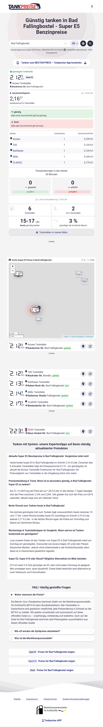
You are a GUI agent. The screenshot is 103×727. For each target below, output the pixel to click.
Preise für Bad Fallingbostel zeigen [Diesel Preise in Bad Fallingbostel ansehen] (52, 670)
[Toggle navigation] (92, 6)
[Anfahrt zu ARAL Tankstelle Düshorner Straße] (83, 394)
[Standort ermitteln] (83, 43)
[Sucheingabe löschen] (65, 43)
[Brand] (24, 6)
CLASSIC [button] (17, 162)
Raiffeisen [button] (18, 150)
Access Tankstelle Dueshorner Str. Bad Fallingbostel (48, 469)
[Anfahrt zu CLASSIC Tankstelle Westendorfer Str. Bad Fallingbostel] (83, 404)
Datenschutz (50, 699)
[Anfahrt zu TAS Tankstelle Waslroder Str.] (83, 374)
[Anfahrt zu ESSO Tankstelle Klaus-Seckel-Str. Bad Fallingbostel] (83, 431)
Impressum (32, 699)
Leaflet (65, 337)
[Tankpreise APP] (51, 720)
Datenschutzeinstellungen (76, 699)
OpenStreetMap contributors (82, 337)
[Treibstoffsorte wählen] (74, 43)
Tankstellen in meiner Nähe (51, 232)
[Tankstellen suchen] (90, 43)
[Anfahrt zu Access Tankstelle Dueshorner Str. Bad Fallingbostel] (83, 346)
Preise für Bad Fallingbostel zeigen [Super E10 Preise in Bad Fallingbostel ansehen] (51, 661)
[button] (35, 311)
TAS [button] (15, 144)
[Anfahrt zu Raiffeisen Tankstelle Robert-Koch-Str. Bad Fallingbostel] (83, 384)
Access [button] (16, 139)
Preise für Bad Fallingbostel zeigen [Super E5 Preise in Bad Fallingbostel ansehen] (51, 652)
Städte (17, 699)
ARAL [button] (15, 156)
